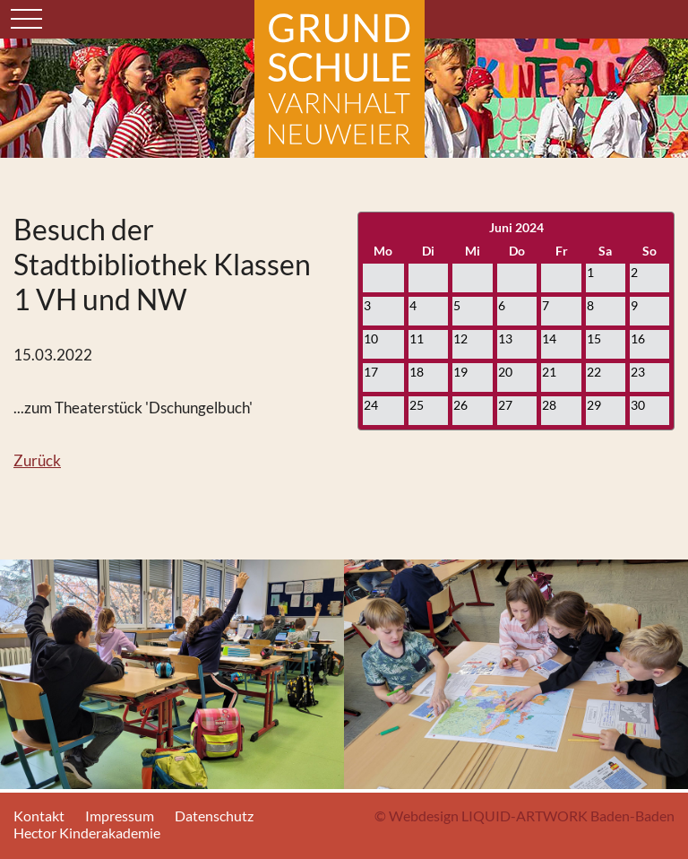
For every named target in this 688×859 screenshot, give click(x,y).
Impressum (119, 815)
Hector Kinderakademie (86, 832)
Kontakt (38, 815)
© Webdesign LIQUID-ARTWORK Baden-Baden (524, 815)
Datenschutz (214, 815)
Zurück (37, 460)
